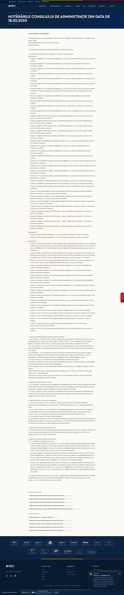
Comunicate (92, 6)
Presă (38, 1)
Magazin (46, 1)
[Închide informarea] (119, 573)
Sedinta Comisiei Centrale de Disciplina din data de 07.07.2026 (46, 495)
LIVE (113, 1)
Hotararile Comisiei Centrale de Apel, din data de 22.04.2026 (46, 520)
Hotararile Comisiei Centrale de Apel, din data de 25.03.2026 (46, 530)
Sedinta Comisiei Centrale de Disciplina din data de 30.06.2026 (46, 499)
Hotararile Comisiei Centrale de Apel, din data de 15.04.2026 (46, 523)
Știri (84, 6)
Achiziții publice (71, 574)
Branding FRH (45, 572)
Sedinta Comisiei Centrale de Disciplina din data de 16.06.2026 (46, 505)
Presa (43, 569)
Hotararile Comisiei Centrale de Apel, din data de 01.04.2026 (46, 527)
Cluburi (78, 6)
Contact (112, 6)
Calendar (12, 1)
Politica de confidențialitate (62, 585)
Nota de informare (75, 585)
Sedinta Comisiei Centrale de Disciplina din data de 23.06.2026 (46, 502)
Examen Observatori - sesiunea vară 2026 (40, 517)
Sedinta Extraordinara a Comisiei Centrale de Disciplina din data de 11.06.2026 (50, 509)
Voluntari (22, 1)
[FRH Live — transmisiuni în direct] (122, 297)
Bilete (30, 1)
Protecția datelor (48, 585)
